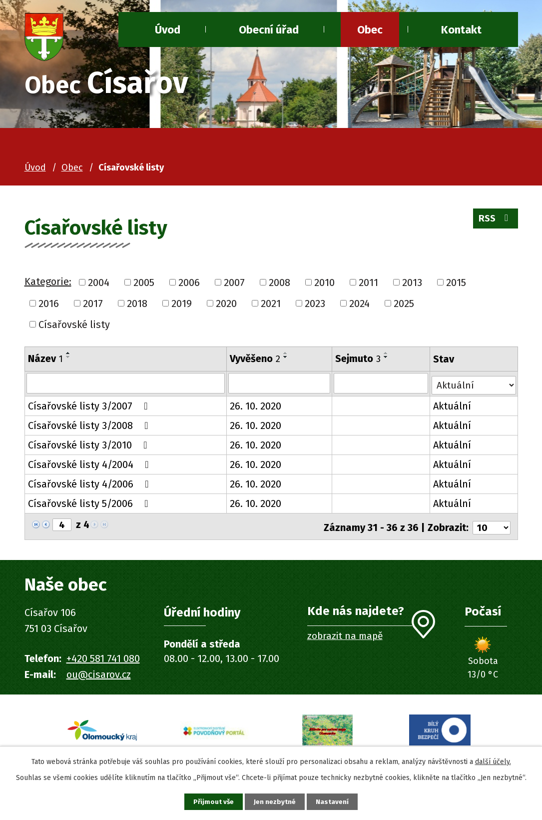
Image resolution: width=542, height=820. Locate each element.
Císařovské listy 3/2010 (90, 444)
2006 (189, 282)
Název (45, 358)
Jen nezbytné (275, 801)
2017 (93, 304)
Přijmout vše (210, 801)
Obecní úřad (269, 29)
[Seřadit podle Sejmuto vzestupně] (386, 353)
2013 (412, 282)
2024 (359, 304)
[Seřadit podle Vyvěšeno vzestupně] (285, 353)
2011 (368, 282)
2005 (143, 282)
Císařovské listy (74, 324)
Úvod (35, 167)
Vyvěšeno (254, 358)
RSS (494, 221)
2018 (137, 304)
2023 (315, 304)
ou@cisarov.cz (98, 672)
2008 (279, 282)
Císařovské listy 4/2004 (90, 464)
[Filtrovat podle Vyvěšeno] (279, 383)
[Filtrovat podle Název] (125, 383)
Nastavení (336, 801)
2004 (98, 282)
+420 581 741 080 (103, 656)
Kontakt (461, 29)
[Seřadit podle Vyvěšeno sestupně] (285, 357)
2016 (48, 304)
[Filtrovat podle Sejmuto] (381, 383)
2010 (324, 282)
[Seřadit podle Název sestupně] (68, 357)
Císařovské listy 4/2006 (90, 484)
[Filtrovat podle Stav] (474, 382)
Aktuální (452, 406)
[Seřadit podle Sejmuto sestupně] (386, 357)
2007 (234, 282)
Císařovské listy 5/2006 (90, 503)
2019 (181, 304)
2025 (404, 304)
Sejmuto (358, 358)
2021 (271, 304)
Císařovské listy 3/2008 (90, 425)
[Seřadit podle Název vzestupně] (68, 353)
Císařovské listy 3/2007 (90, 406)
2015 (456, 282)
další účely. (493, 760)
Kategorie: (47, 282)
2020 (226, 304)
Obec (370, 29)
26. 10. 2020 (255, 406)
